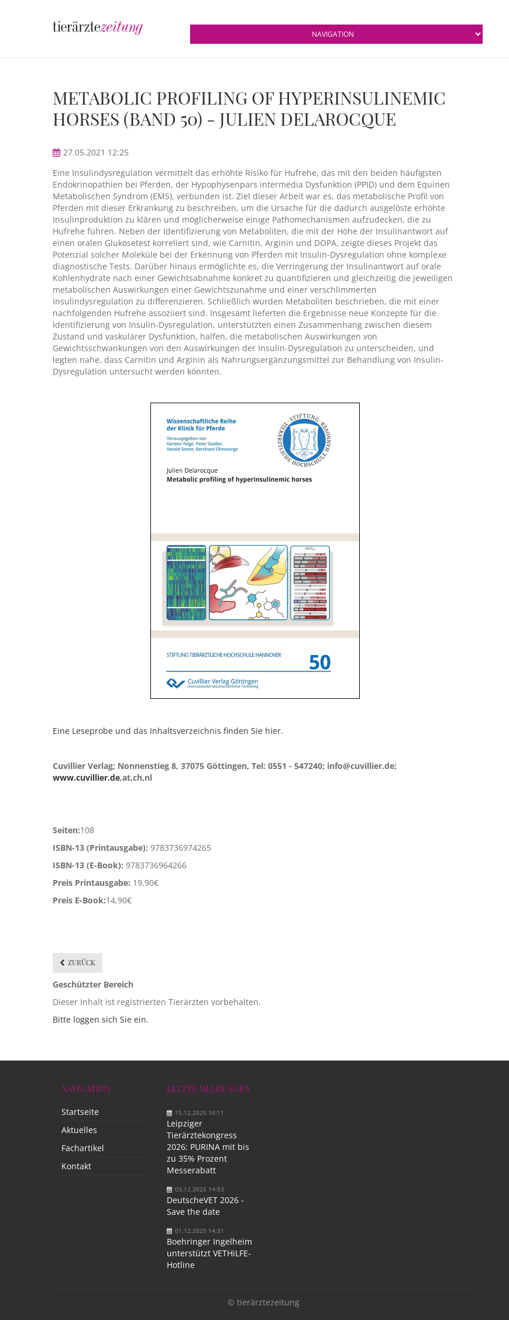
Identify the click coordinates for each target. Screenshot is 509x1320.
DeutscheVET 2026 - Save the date (205, 1205)
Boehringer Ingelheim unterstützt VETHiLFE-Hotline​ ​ (209, 1253)
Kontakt (76, 1166)
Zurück (81, 962)
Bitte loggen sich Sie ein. (101, 1019)
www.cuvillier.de (86, 777)
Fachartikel (82, 1147)
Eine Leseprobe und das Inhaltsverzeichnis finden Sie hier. (168, 730)
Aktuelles (79, 1129)
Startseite (80, 1111)
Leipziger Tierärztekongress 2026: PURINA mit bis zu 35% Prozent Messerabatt (208, 1147)
